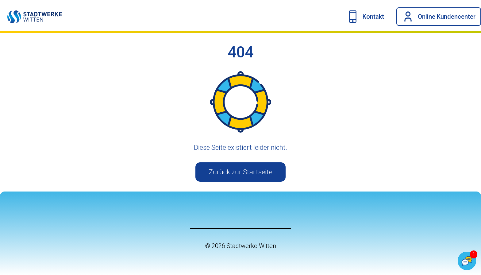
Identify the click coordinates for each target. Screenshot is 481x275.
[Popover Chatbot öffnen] (467, 261)
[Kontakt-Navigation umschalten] (365, 16)
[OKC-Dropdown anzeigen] (438, 16)
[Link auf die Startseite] (31, 16)
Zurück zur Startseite (240, 172)
